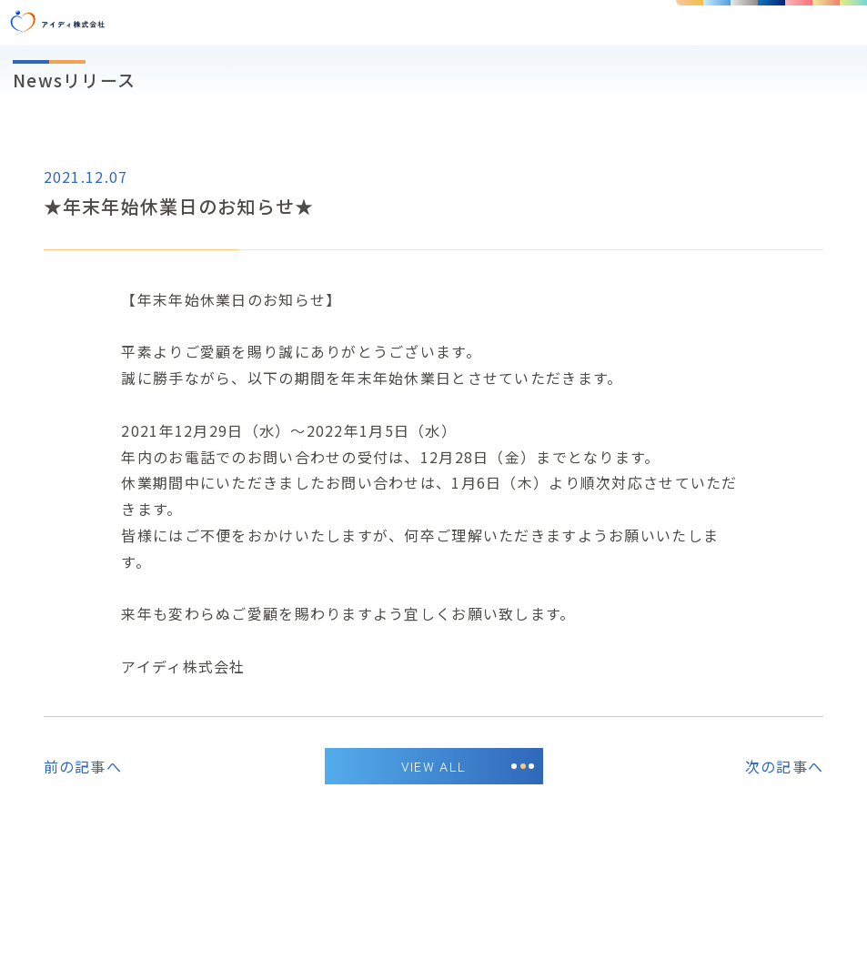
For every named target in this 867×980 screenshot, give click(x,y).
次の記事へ (784, 766)
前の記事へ (83, 766)
